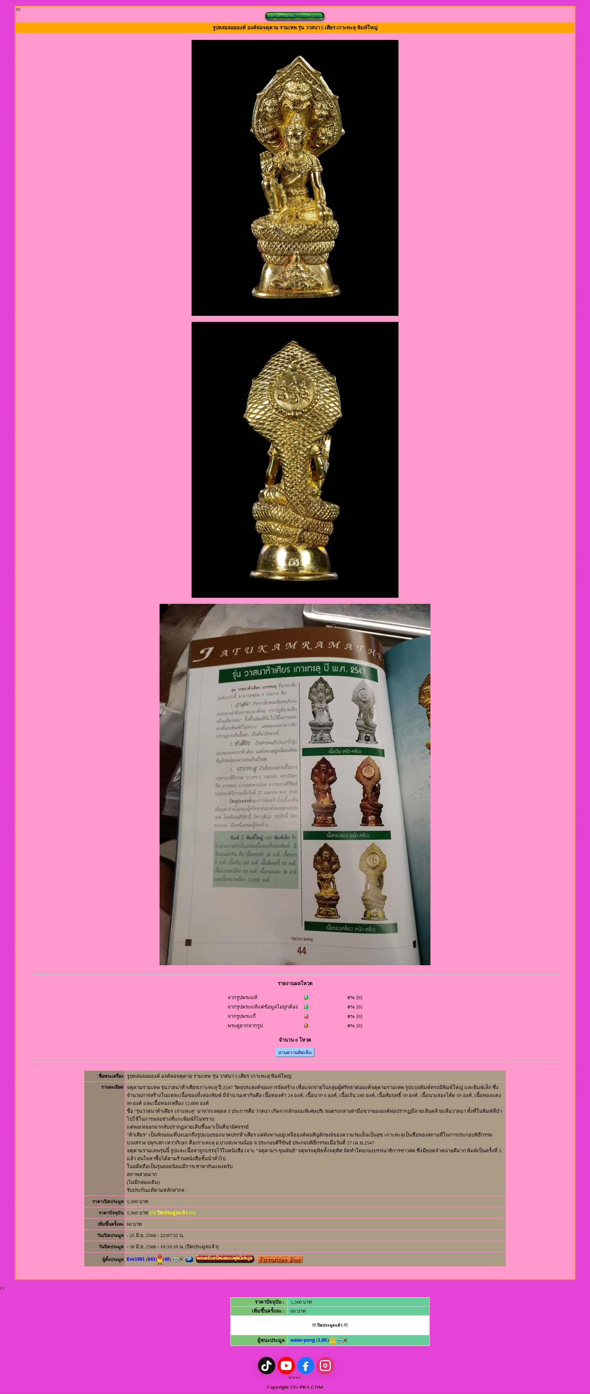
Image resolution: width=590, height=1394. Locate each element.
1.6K (322, 1340)
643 (151, 1259)
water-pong (302, 1340)
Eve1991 (136, 1259)
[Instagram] (325, 1365)
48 (166, 1259)
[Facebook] (306, 1365)
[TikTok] (266, 1365)
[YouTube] (286, 1365)
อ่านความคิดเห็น (295, 1052)
